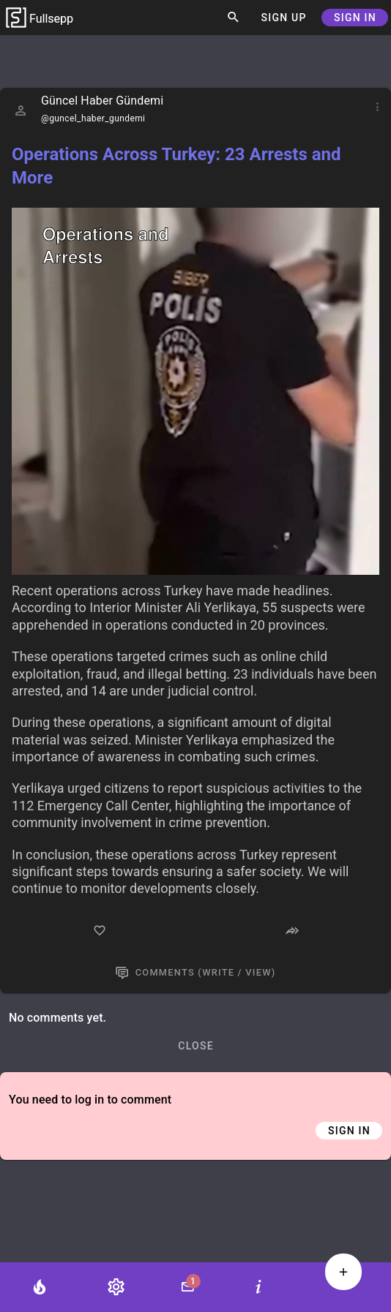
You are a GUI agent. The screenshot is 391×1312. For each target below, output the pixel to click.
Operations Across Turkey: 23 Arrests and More (176, 166)
